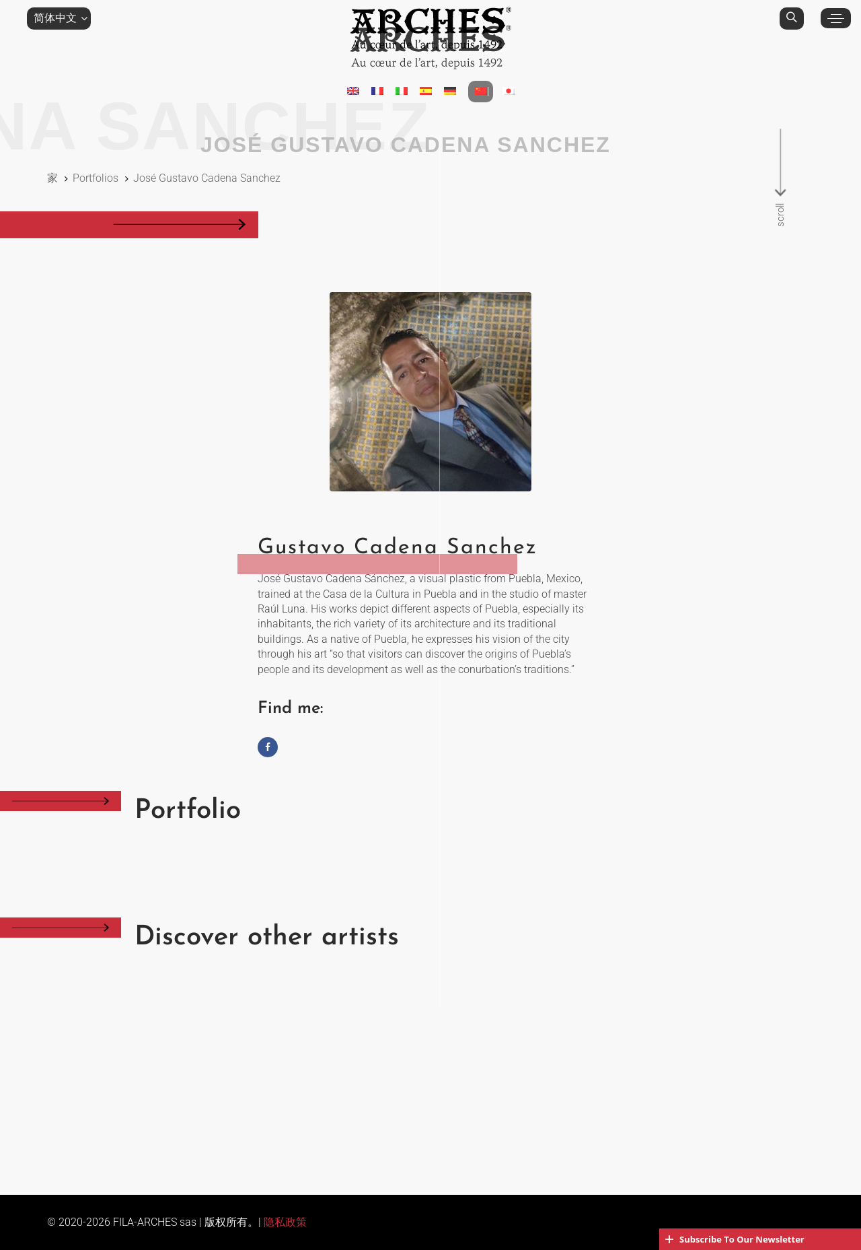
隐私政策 (285, 1222)
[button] (59, 18)
